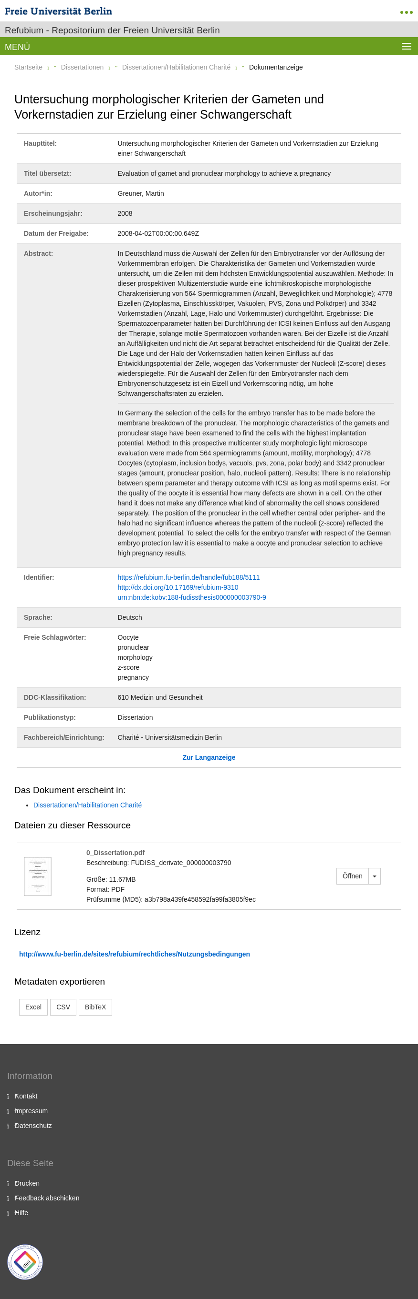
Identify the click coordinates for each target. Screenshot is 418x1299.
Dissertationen (82, 67)
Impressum (31, 1111)
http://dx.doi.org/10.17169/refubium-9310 (178, 587)
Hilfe (21, 1213)
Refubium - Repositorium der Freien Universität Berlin (112, 30)
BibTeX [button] (95, 1007)
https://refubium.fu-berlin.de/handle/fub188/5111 (189, 577)
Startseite (28, 67)
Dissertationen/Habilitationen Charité (176, 67)
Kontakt (26, 1096)
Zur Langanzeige (208, 757)
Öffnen (353, 876)
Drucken (27, 1183)
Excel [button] (33, 1007)
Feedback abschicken (47, 1198)
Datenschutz (33, 1125)
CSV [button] (63, 1007)
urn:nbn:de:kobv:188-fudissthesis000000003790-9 (192, 597)
